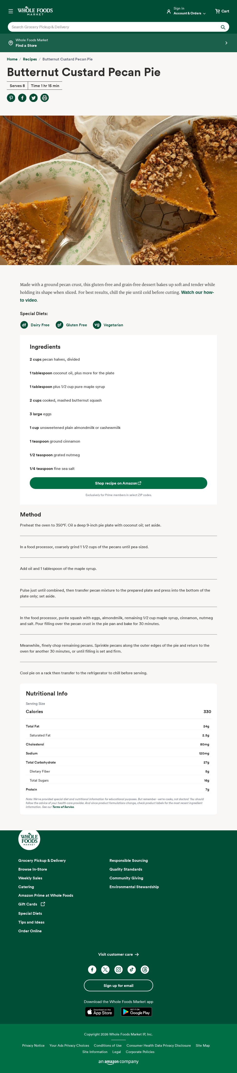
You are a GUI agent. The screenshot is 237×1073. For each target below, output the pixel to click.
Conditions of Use (108, 1045)
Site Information (95, 1051)
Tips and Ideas (31, 922)
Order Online (30, 931)
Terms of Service (63, 807)
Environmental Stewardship (134, 886)
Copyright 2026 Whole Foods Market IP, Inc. (118, 1034)
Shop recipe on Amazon (118, 483)
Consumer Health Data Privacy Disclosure (159, 1045)
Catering (26, 886)
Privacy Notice (33, 1045)
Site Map (203, 1045)
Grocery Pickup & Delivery (42, 860)
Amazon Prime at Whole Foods (45, 895)
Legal (116, 1051)
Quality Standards (125, 869)
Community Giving (126, 878)
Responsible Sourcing (128, 860)
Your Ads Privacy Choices (69, 1045)
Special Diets (30, 913)
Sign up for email (118, 985)
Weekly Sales (30, 878)
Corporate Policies (140, 1051)
